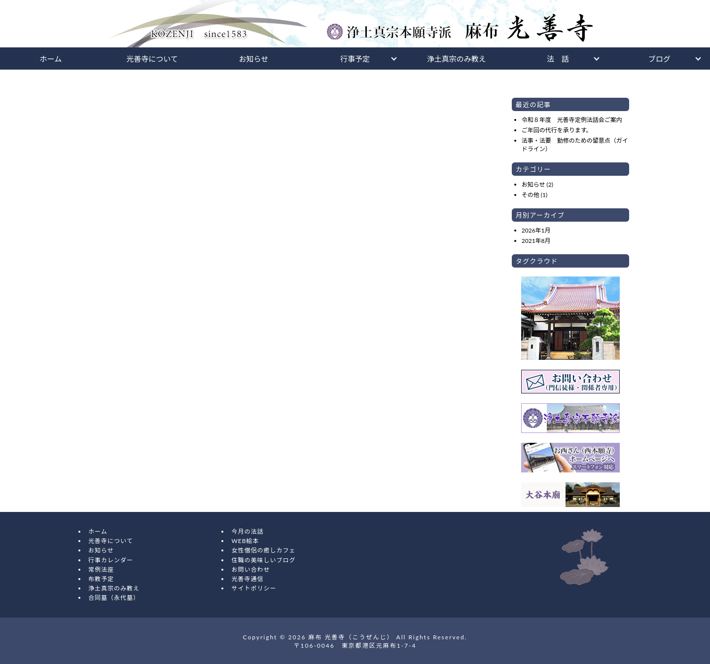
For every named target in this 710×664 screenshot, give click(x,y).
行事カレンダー (110, 560)
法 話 (558, 58)
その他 (530, 194)
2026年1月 (536, 230)
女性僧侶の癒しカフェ (263, 550)
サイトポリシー (253, 588)
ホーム (51, 58)
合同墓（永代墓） (114, 597)
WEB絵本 (245, 541)
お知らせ (253, 58)
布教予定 (101, 579)
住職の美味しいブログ (263, 560)
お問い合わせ (250, 569)
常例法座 (101, 569)
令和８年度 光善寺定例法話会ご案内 (572, 119)
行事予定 (355, 58)
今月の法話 (247, 531)
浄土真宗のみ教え (456, 58)
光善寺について (152, 58)
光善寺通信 (247, 579)
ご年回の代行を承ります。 (557, 130)
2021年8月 (536, 240)
